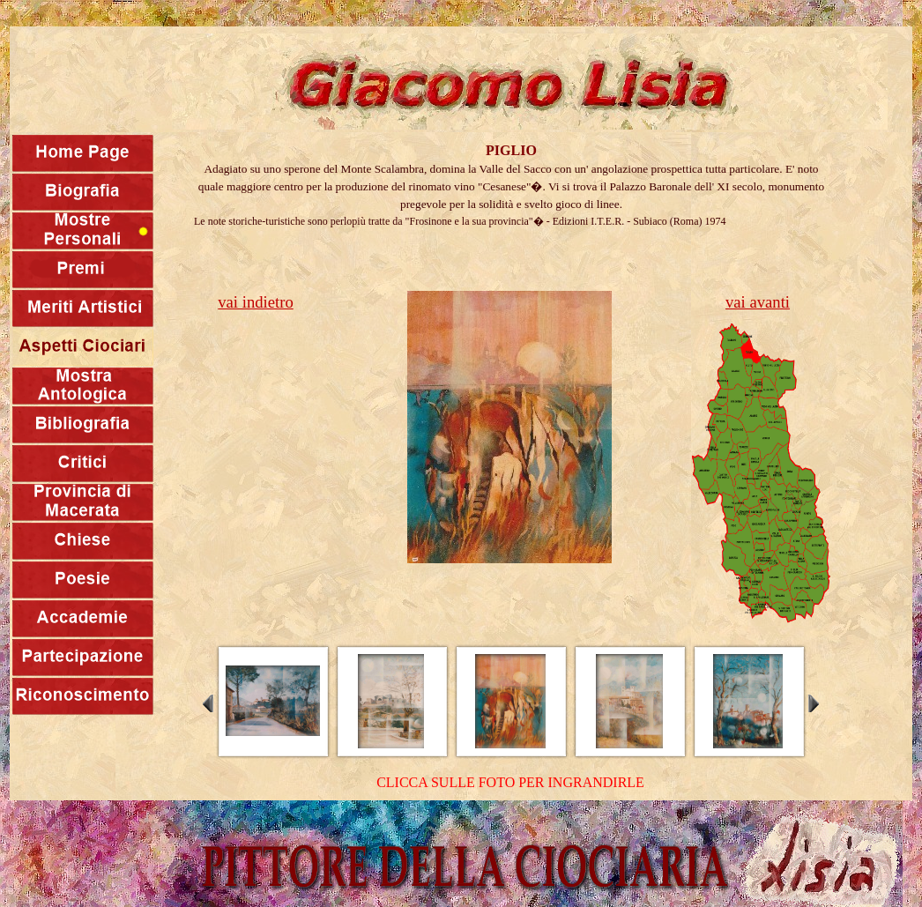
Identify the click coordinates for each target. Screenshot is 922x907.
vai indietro (255, 302)
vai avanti (757, 302)
